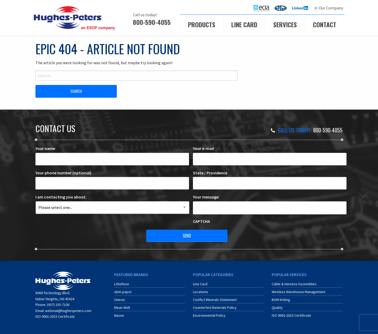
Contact (324, 24)
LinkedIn (300, 7)
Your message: (206, 197)
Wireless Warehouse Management (298, 291)
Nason (119, 315)
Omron (119, 299)
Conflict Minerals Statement (215, 299)
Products (201, 24)
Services (285, 24)
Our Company (331, 7)
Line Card (244, 24)
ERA (282, 7)
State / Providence (212, 172)
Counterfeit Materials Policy (215, 307)
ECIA (264, 7)
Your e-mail (205, 148)
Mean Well (122, 307)
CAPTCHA (201, 221)
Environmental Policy (209, 315)
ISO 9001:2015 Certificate (55, 316)
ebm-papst (123, 291)
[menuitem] (261, 8)
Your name (47, 148)
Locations (200, 291)
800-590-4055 (152, 22)
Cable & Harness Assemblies (294, 284)
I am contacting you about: (62, 197)
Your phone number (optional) (63, 172)
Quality (277, 307)
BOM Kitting (281, 299)
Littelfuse (121, 284)
